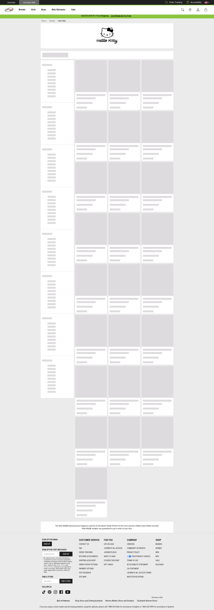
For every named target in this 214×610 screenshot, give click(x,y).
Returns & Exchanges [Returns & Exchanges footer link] (88, 556)
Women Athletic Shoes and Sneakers (119, 601)
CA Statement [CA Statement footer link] (133, 569)
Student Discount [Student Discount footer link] (111, 560)
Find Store (65, 581)
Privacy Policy (48, 567)
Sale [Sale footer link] (158, 560)
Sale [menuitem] (65, 9)
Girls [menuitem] (30, 9)
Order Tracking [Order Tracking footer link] (86, 552)
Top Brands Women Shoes (147, 601)
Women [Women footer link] (159, 548)
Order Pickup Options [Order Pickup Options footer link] (88, 564)
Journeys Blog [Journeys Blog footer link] (110, 552)
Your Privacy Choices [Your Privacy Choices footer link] (138, 556)
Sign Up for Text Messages (54, 550)
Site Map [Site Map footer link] (83, 577)
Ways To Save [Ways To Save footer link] (110, 556)
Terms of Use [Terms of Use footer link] (132, 560)
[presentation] (19, 9)
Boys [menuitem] (38, 9)
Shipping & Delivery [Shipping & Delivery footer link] (87, 560)
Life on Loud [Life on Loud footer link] (109, 544)
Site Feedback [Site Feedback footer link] (85, 573)
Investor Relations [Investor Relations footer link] (135, 577)
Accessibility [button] (193, 2)
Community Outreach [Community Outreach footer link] (136, 548)
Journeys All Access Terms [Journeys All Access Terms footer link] (139, 573)
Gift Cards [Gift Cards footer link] (108, 564)
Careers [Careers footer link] (130, 544)
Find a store (47, 577)
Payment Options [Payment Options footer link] (86, 569)
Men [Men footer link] (157, 552)
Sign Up (47, 544)
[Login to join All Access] (95, 16)
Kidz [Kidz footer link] (157, 556)
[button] (206, 2)
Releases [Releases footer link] (160, 564)
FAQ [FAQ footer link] (80, 548)
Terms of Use (61, 565)
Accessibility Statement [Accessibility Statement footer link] (137, 564)
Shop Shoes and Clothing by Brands (89, 601)
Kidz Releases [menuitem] (52, 9)
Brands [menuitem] (20, 9)
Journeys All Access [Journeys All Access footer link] (113, 548)
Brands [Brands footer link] (159, 544)
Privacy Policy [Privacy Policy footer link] (133, 552)
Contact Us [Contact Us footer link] (84, 544)
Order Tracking (173, 2)
